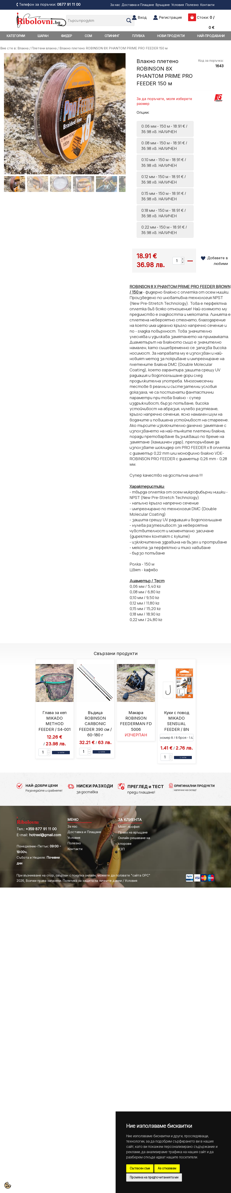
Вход (142, 17)
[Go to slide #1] (14, 184)
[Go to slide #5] (106, 184)
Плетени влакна (44, 48)
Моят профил (128, 826)
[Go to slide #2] (37, 184)
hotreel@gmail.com (45, 835)
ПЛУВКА (138, 36)
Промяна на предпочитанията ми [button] (154, 1177)
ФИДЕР (66, 36)
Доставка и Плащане (138, 5)
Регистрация (170, 17)
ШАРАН (43, 36)
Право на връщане (133, 832)
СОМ (88, 36)
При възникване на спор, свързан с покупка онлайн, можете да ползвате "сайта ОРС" (83, 875)
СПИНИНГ (112, 36)
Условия (177, 5)
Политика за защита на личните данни (92, 880)
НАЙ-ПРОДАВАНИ (211, 36)
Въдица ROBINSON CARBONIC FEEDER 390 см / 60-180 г (95, 723)
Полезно (192, 5)
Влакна (23, 48)
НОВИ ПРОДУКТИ (171, 36)
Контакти (207, 5)
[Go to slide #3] (60, 184)
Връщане (163, 5)
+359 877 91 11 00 (41, 829)
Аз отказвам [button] (167, 1168)
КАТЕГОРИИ (16, 36)
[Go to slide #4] (83, 184)
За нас (115, 5)
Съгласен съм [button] (140, 1168)
